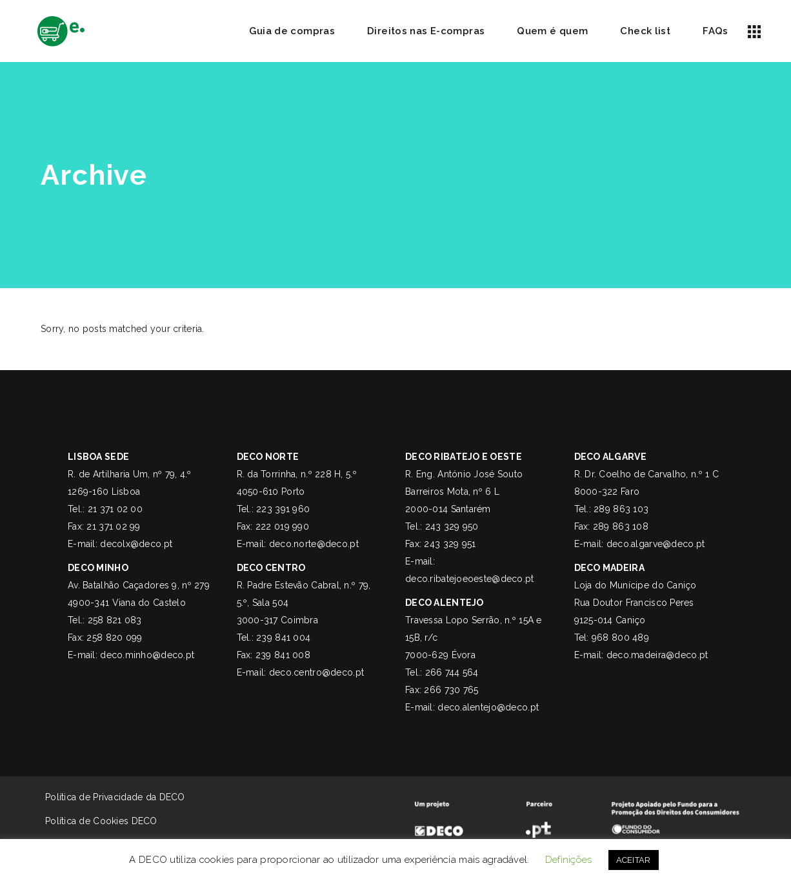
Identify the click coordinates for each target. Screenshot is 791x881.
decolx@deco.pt (136, 544)
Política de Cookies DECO (91, 821)
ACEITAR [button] (633, 860)
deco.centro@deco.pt (316, 672)
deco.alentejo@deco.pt (488, 707)
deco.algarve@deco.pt (655, 544)
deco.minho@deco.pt (147, 655)
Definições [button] (568, 859)
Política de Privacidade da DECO (115, 797)
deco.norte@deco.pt (314, 544)
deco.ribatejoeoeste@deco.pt (469, 579)
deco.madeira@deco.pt (657, 655)
